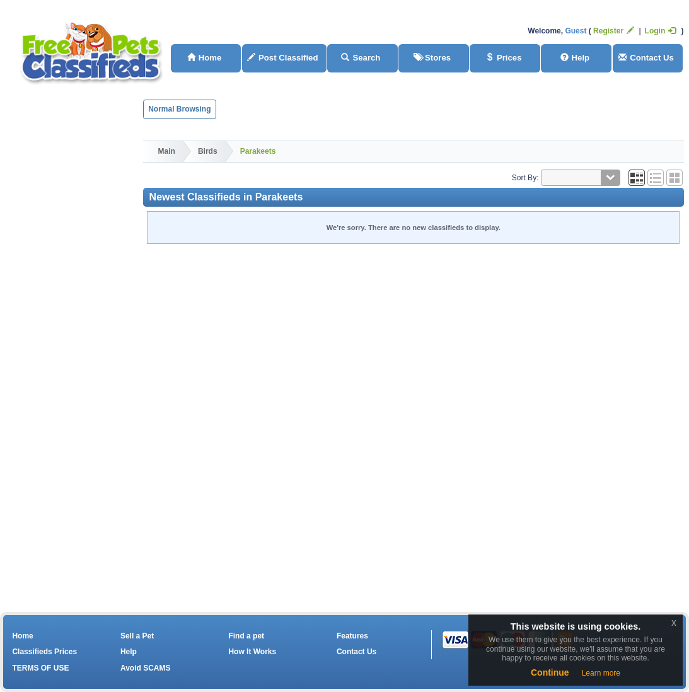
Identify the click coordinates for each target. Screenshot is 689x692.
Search (360, 57)
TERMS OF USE (40, 668)
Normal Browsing (179, 109)
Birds (207, 151)
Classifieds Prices (44, 651)
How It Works (252, 651)
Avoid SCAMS (145, 668)
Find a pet (246, 635)
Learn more (601, 673)
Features (352, 635)
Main (166, 151)
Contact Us (646, 57)
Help (575, 57)
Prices (503, 57)
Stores (432, 57)
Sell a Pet (137, 635)
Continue (550, 672)
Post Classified (282, 57)
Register (613, 30)
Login (660, 30)
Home (204, 57)
